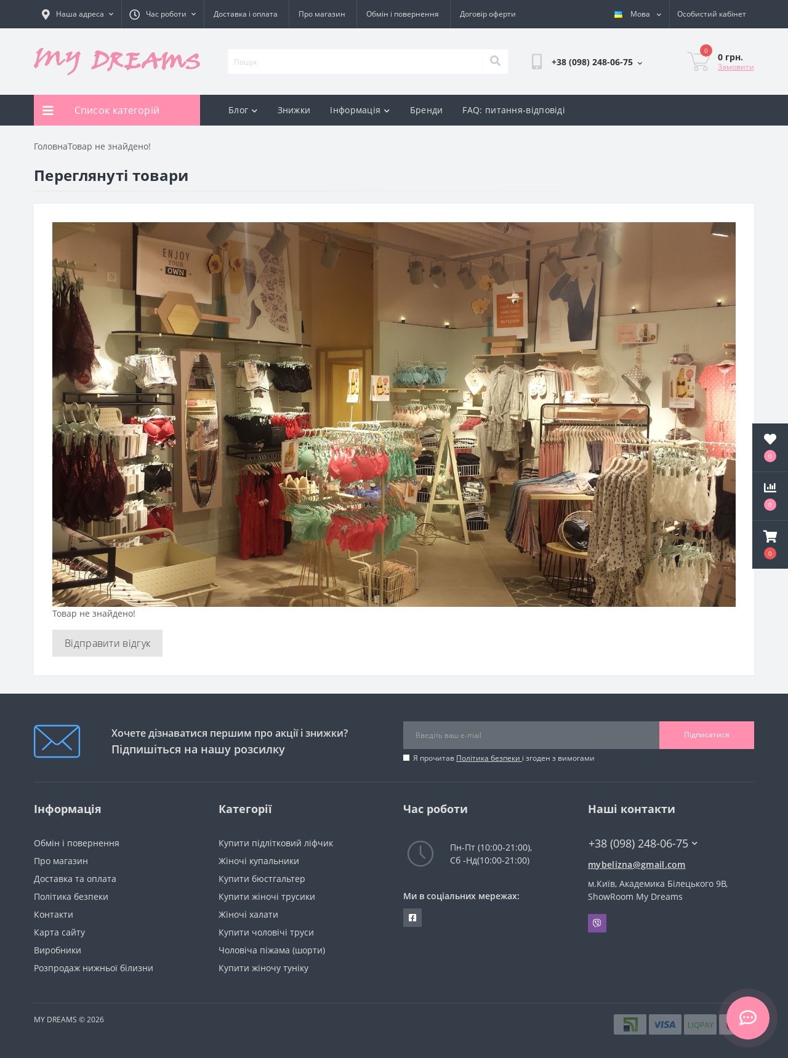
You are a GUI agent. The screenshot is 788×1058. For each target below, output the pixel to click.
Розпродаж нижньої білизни (93, 968)
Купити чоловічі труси (266, 932)
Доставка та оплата (75, 878)
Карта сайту (59, 932)
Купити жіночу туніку (263, 968)
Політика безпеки (489, 758)
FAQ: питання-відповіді (513, 110)
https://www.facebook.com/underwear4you (412, 917)
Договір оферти (488, 14)
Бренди (426, 110)
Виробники (57, 950)
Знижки (294, 110)
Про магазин (322, 14)
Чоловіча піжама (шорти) (272, 950)
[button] (770, 545)
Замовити (736, 67)
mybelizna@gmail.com (637, 864)
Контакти (53, 914)
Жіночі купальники (259, 861)
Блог (243, 110)
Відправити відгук (107, 643)
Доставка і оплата (246, 14)
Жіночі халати (248, 914)
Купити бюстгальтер (262, 878)
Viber (597, 923)
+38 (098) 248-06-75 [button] (643, 843)
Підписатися (707, 734)
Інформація (360, 110)
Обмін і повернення (402, 14)
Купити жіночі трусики (267, 896)
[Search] (495, 61)
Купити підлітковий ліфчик (276, 843)
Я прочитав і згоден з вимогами (504, 758)
